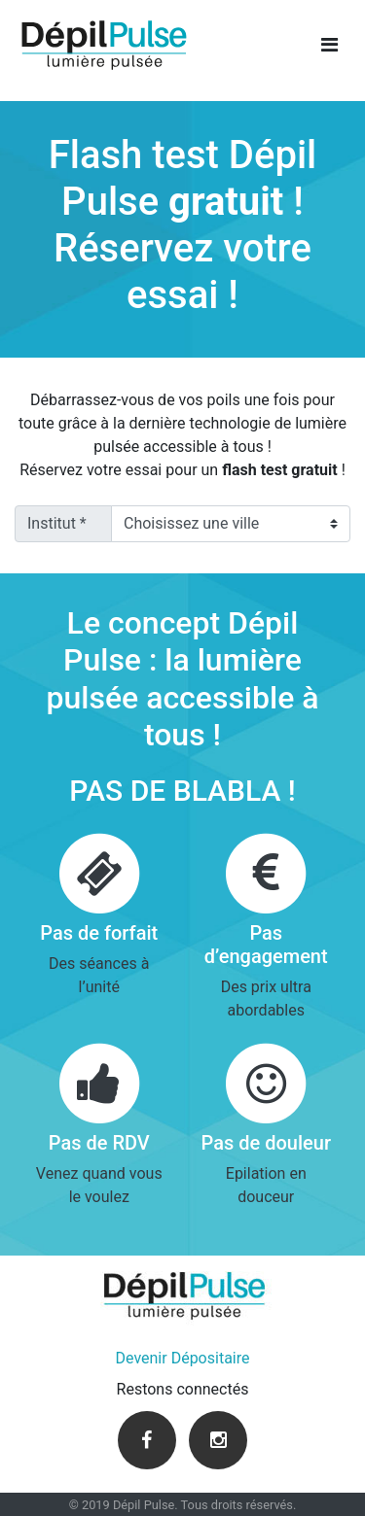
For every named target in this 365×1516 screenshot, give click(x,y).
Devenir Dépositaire (183, 1358)
